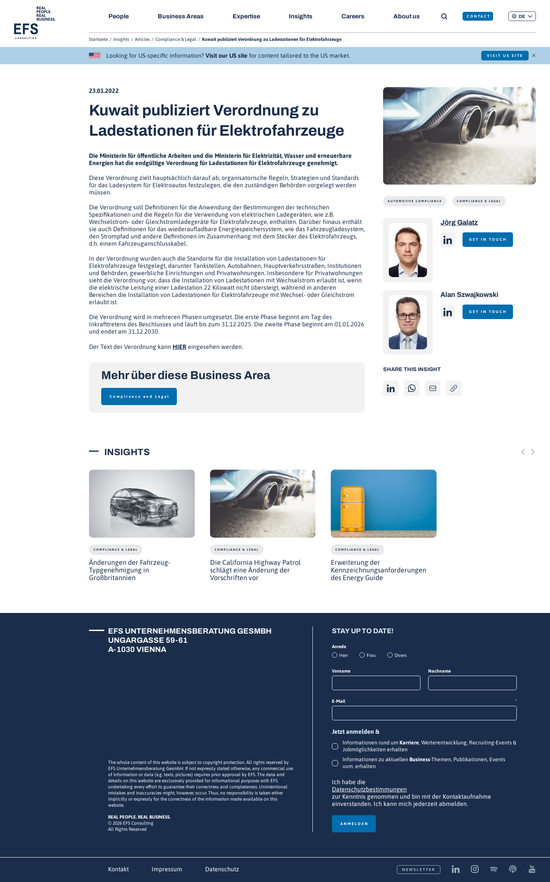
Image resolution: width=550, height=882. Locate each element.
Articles (142, 39)
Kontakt (118, 869)
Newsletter (418, 869)
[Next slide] (533, 451)
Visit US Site (502, 56)
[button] (522, 16)
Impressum (167, 869)
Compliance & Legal (175, 39)
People (118, 16)
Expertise (247, 16)
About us (409, 16)
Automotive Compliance (415, 201)
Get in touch (490, 239)
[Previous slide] (523, 451)
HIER (179, 346)
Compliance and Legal (140, 396)
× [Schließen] (534, 54)
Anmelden (354, 824)
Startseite (98, 39)
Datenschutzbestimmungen (369, 789)
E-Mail (424, 701)
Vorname (341, 671)
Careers (354, 16)
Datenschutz (222, 869)
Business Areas (181, 16)
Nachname (439, 671)
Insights (302, 16)
